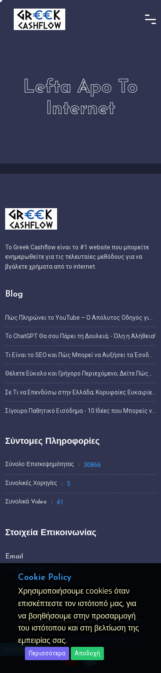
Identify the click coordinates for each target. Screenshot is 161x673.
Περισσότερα (47, 653)
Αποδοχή (87, 653)
